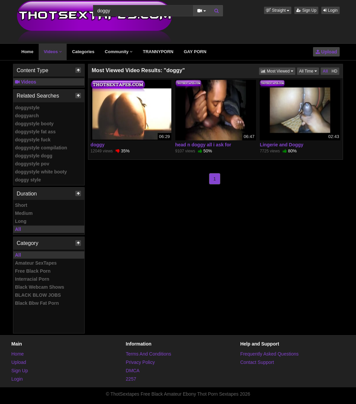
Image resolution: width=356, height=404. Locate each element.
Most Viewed (278, 71)
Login (330, 10)
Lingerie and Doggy (281, 144)
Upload (326, 51)
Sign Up (306, 10)
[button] (277, 10)
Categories (83, 51)
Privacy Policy (140, 362)
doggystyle (27, 107)
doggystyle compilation (41, 147)
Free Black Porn (33, 271)
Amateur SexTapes (36, 263)
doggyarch (27, 115)
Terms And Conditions (148, 354)
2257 (131, 379)
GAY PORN (195, 51)
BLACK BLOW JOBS (38, 295)
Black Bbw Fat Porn (37, 303)
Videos (53, 51)
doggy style (28, 179)
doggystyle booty (34, 123)
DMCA (132, 370)
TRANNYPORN (158, 51)
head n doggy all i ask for (203, 144)
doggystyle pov (32, 163)
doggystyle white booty (41, 171)
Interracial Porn (32, 279)
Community (118, 51)
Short (21, 205)
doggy (98, 144)
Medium (24, 213)
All (18, 229)
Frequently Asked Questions (269, 354)
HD (334, 71)
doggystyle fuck (33, 139)
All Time (309, 71)
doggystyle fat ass (35, 131)
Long (20, 221)
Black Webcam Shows (39, 287)
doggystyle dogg (33, 155)
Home (27, 51)
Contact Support (257, 362)
